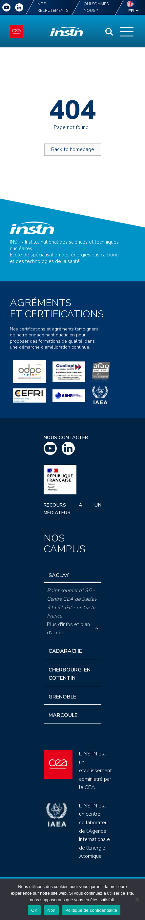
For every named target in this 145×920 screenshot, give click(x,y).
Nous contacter (66, 437)
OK (34, 910)
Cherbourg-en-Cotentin (71, 674)
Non (51, 910)
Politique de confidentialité (91, 910)
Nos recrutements (52, 7)
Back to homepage (72, 149)
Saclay (59, 575)
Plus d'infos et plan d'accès (72, 629)
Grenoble (62, 696)
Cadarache (65, 651)
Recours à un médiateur (73, 508)
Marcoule (63, 715)
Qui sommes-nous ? (97, 7)
